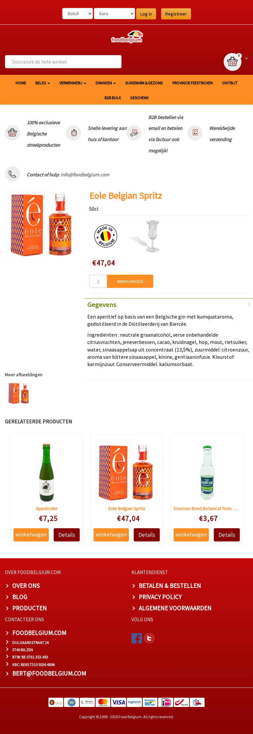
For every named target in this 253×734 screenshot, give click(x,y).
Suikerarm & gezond (144, 82)
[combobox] (63, 61)
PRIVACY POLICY (160, 597)
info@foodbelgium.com (85, 174)
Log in (146, 14)
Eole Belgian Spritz (126, 508)
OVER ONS (26, 586)
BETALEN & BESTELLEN (170, 586)
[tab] (168, 304)
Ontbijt (230, 82)
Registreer (176, 14)
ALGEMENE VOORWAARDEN (175, 608)
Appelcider (47, 508)
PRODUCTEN (29, 608)
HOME (20, 82)
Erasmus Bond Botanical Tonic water (209, 508)
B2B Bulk (112, 97)
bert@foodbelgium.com (49, 673)
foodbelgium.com (39, 633)
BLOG (19, 597)
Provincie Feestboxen (192, 82)
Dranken (106, 82)
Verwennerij (72, 82)
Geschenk (139, 97)
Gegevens (101, 304)
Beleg (42, 82)
